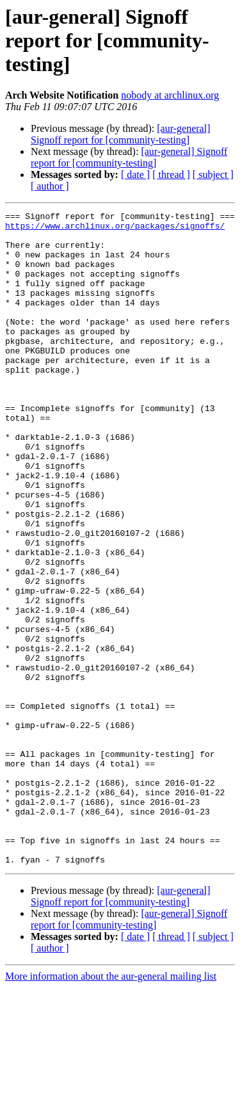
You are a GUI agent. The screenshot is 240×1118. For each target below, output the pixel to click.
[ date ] (135, 174)
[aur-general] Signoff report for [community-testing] (120, 134)
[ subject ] (213, 174)
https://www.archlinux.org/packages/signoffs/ (115, 229)
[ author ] (50, 186)
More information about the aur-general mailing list (110, 1106)
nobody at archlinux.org (170, 95)
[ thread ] (171, 174)
